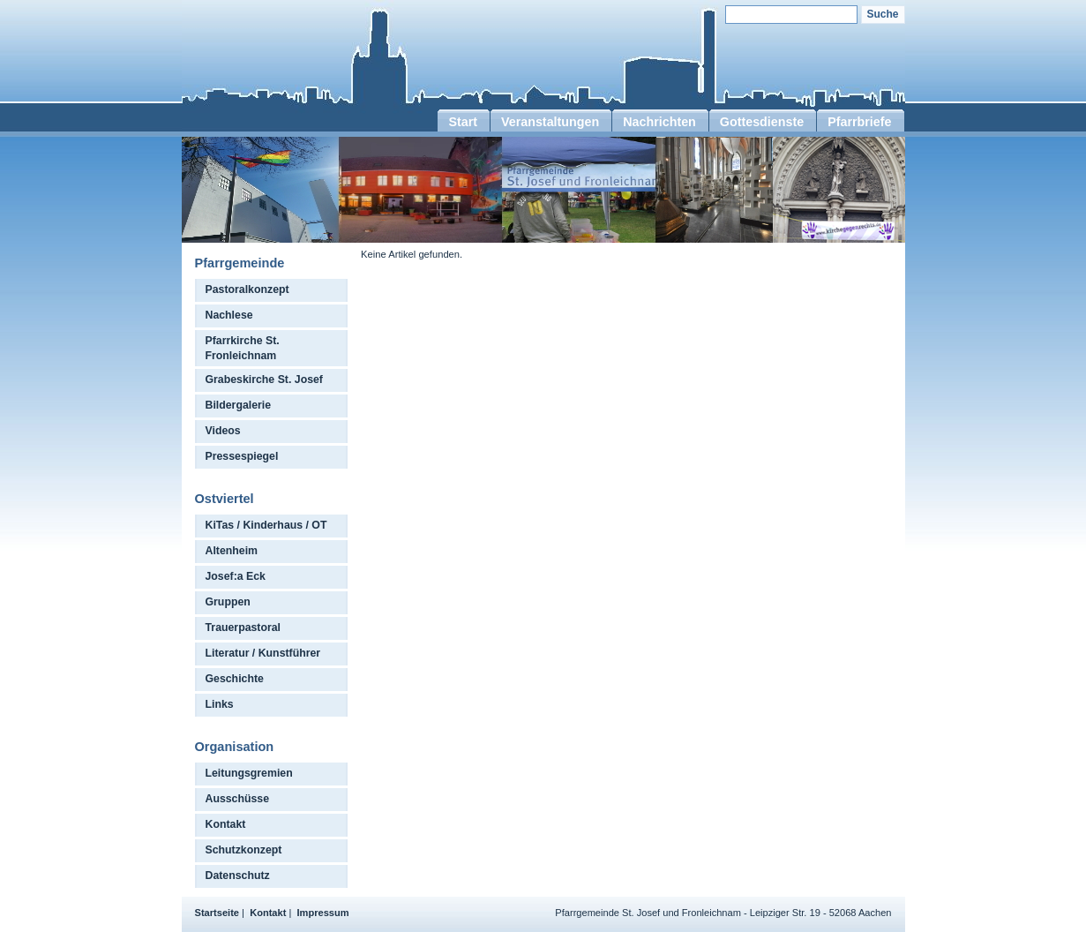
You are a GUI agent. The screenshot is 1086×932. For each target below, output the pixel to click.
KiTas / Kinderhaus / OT (266, 525)
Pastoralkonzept (247, 289)
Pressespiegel (242, 456)
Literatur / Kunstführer (263, 653)
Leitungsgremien (249, 773)
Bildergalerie (239, 405)
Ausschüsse (238, 799)
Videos (223, 431)
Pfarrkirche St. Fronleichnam (243, 348)
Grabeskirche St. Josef (264, 379)
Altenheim (232, 551)
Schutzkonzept (244, 850)
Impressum (323, 912)
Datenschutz (238, 875)
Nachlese (229, 315)
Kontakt (226, 824)
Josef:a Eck (236, 576)
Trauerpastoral (243, 627)
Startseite (217, 912)
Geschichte (235, 679)
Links (220, 704)
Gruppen (228, 602)
